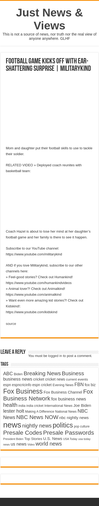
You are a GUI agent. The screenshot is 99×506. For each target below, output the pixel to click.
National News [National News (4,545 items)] (66, 411)
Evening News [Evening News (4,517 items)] (63, 385)
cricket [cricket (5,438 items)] (38, 379)
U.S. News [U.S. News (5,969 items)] (52, 438)
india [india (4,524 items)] (22, 406)
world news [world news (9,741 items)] (49, 444)
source (11, 324)
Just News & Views (49, 19)
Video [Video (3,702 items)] (31, 444)
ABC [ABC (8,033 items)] (8, 373)
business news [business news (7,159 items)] (17, 379)
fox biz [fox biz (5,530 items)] (90, 385)
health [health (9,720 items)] (10, 405)
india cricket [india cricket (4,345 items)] (34, 406)
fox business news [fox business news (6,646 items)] (68, 398)
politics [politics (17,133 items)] (63, 425)
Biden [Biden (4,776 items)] (18, 374)
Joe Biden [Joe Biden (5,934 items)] (82, 405)
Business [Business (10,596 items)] (73, 373)
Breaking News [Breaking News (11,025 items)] (42, 373)
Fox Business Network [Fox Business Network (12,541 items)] (48, 395)
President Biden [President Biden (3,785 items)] (13, 438)
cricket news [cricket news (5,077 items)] (55, 379)
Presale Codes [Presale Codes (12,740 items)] (22, 432)
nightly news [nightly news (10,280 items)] (37, 426)
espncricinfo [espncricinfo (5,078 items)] (21, 385)
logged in (55, 356)
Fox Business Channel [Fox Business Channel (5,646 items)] (63, 392)
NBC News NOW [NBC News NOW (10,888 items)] (37, 417)
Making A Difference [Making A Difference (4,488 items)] (39, 411)
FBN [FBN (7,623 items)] (79, 384)
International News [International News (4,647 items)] (58, 406)
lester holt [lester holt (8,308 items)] (13, 411)
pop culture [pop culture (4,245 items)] (81, 426)
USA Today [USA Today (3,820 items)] (70, 438)
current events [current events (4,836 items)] (77, 379)
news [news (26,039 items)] (12, 424)
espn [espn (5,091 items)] (7, 385)
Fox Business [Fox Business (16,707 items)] (23, 391)
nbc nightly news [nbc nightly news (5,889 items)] (74, 417)
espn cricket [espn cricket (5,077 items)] (41, 385)
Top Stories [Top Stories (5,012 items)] (33, 439)
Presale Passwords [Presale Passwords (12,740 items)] (68, 432)
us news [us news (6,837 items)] (18, 444)
